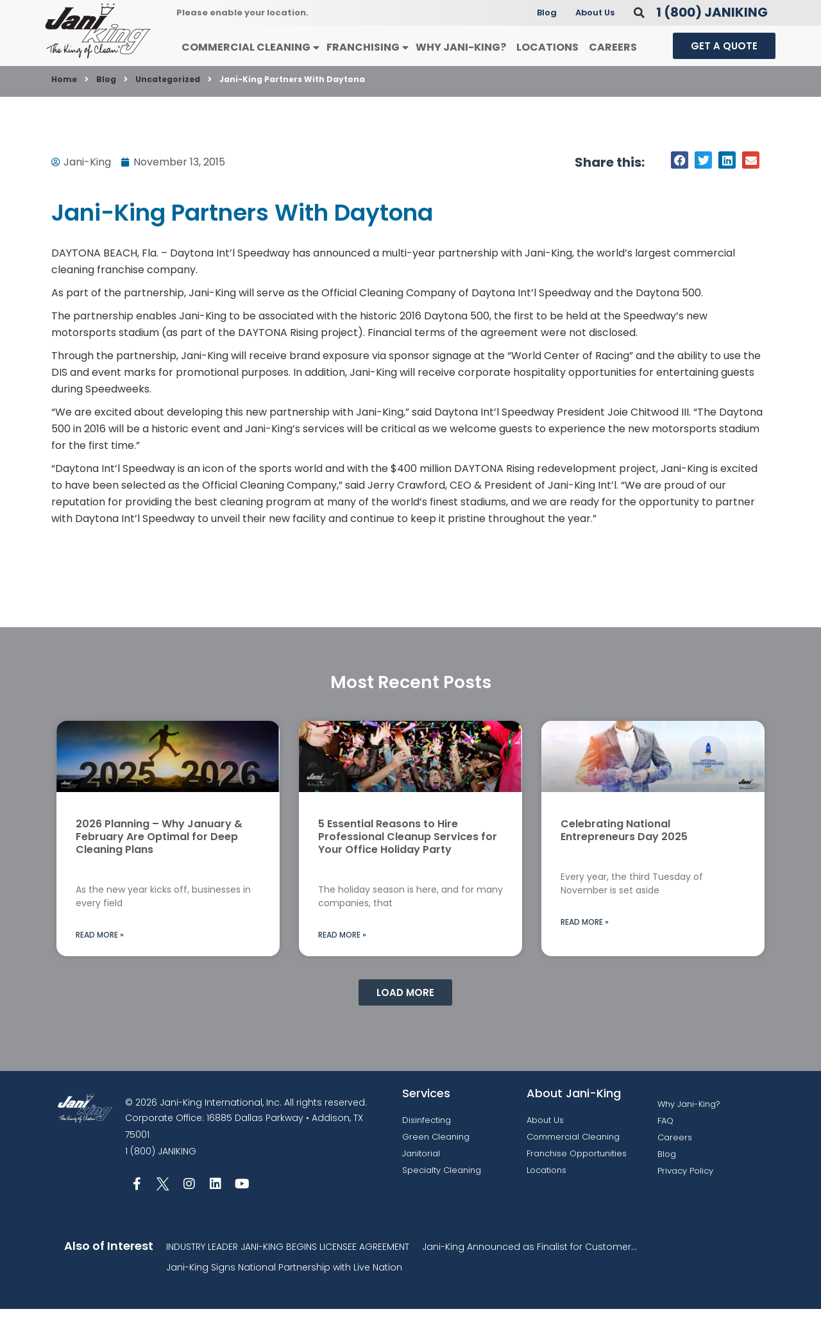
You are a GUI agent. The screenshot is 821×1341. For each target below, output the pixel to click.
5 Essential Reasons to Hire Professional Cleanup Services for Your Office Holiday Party (407, 868)
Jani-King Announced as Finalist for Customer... (529, 1278)
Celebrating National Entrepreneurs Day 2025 (624, 862)
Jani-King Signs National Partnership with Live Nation (284, 1299)
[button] (639, 44)
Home (64, 111)
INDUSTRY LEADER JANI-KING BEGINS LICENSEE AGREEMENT (287, 1278)
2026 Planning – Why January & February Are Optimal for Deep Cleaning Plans (159, 868)
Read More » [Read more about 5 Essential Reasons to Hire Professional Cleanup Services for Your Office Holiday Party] (342, 966)
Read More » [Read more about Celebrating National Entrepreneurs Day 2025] (585, 954)
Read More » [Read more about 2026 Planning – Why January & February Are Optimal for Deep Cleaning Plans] (100, 966)
